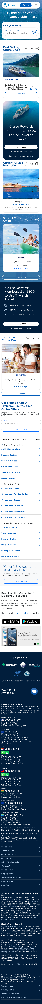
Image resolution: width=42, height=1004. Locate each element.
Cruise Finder (17, 964)
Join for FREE (21, 147)
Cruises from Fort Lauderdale (21, 494)
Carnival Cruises (22, 948)
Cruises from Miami (21, 488)
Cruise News (21, 870)
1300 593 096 (12, 732)
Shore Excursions (21, 527)
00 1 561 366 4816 (14, 815)
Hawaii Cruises (21, 478)
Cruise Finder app (13, 946)
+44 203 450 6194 (14, 803)
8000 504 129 (12, 791)
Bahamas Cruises (21, 455)
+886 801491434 (13, 771)
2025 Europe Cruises (21, 472)
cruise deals (11, 907)
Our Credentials (21, 855)
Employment (21, 874)
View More (21, 277)
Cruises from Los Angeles (21, 517)
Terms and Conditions (21, 877)
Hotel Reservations (21, 556)
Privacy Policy (21, 881)
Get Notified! (21, 429)
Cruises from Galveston (21, 506)
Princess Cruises (25, 950)
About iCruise (21, 851)
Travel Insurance (21, 533)
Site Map (21, 885)
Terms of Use (21, 986)
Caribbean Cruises (21, 467)
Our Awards (21, 858)
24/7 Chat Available (8, 691)
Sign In (26, 5)
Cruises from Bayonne (21, 500)
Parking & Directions (21, 551)
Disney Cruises (7, 952)
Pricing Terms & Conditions (21, 997)
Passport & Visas (21, 539)
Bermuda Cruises (21, 461)
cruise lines (34, 901)
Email (6, 420)
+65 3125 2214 (12, 749)
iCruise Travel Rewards (11, 926)
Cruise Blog (21, 847)
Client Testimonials (21, 862)
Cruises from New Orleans (21, 512)
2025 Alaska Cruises (21, 449)
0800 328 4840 (13, 720)
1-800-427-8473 (17, 152)
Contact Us (21, 866)
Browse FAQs (21, 581)
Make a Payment (21, 545)
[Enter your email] (21, 423)
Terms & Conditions (21, 994)
